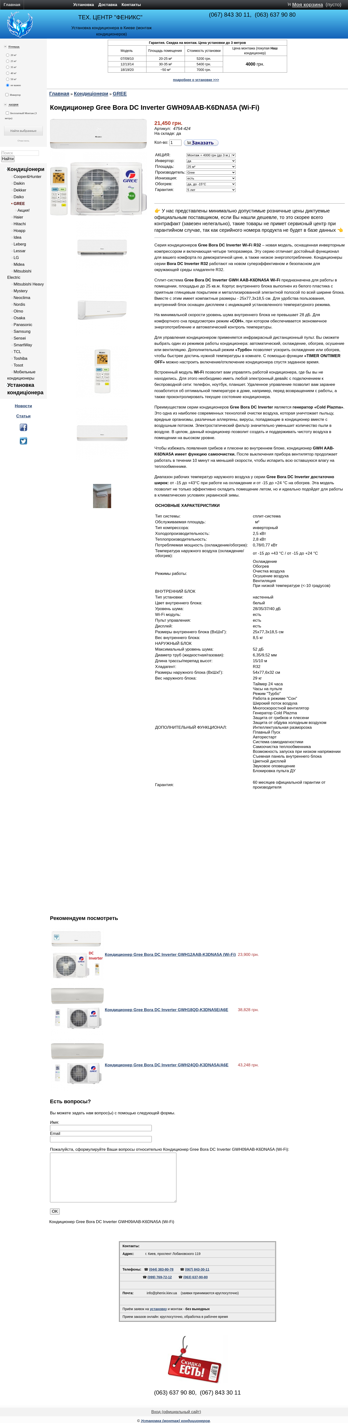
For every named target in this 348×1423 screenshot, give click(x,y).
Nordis (19, 304)
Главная (12, 4)
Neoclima (22, 297)
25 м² (11, 61)
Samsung (22, 331)
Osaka (19, 318)
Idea (17, 237)
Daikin (19, 183)
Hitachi (20, 224)
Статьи (23, 416)
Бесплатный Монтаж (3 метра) (21, 115)
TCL (17, 351)
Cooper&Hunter (27, 176)
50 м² (11, 79)
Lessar (20, 251)
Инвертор (13, 94)
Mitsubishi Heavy (29, 284)
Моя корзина (307, 4)
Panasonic (23, 324)
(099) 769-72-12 (160, 1277)
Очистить (23, 140)
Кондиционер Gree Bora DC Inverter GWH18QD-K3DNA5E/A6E (166, 1010)
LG (16, 257)
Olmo (18, 311)
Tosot (18, 365)
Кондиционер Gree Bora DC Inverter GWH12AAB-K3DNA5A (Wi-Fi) (170, 954)
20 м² (11, 55)
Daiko (19, 197)
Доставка (107, 4)
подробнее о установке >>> (196, 80)
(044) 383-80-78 (161, 1269)
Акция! (23, 210)
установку (158, 1309)
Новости (23, 406)
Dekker (20, 190)
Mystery (21, 291)
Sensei (20, 338)
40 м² (11, 73)
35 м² (11, 67)
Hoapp (19, 230)
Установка (83, 4)
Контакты (131, 4)
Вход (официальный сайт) (176, 1411)
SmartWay (23, 345)
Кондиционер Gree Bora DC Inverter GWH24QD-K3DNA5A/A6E (166, 1065)
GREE (19, 203)
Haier (18, 217)
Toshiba (20, 358)
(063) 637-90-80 (195, 1277)
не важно (13, 85)
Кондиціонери (25, 169)
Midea (19, 264)
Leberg (20, 244)
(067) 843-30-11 (197, 1269)
